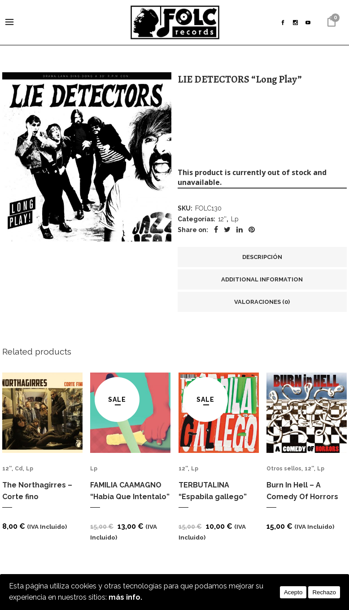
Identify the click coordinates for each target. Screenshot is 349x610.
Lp (234, 220)
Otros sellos (283, 472)
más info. (125, 597)
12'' (222, 220)
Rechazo (324, 591)
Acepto (293, 591)
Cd (19, 472)
